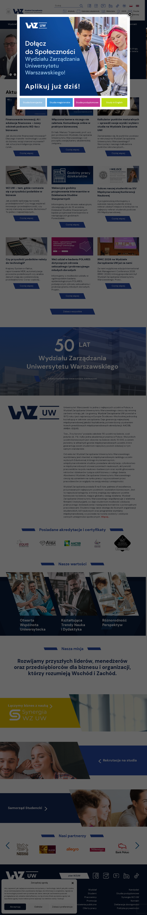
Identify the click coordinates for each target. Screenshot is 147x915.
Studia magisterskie (60, 102)
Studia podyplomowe (87, 102)
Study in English (114, 102)
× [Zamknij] (130, 14)
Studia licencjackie (32, 102)
